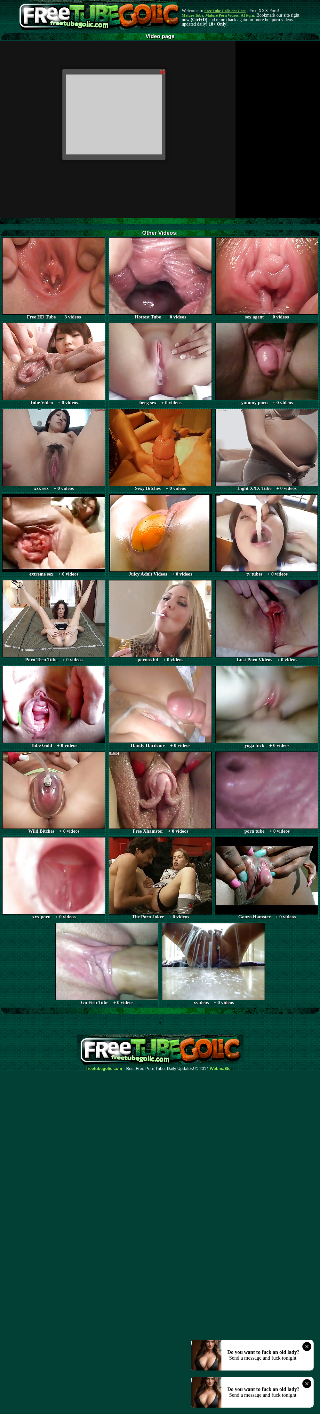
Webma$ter (221, 1068)
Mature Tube (192, 15)
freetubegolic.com (104, 1068)
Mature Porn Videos (222, 15)
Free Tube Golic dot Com (224, 11)
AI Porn (247, 15)
